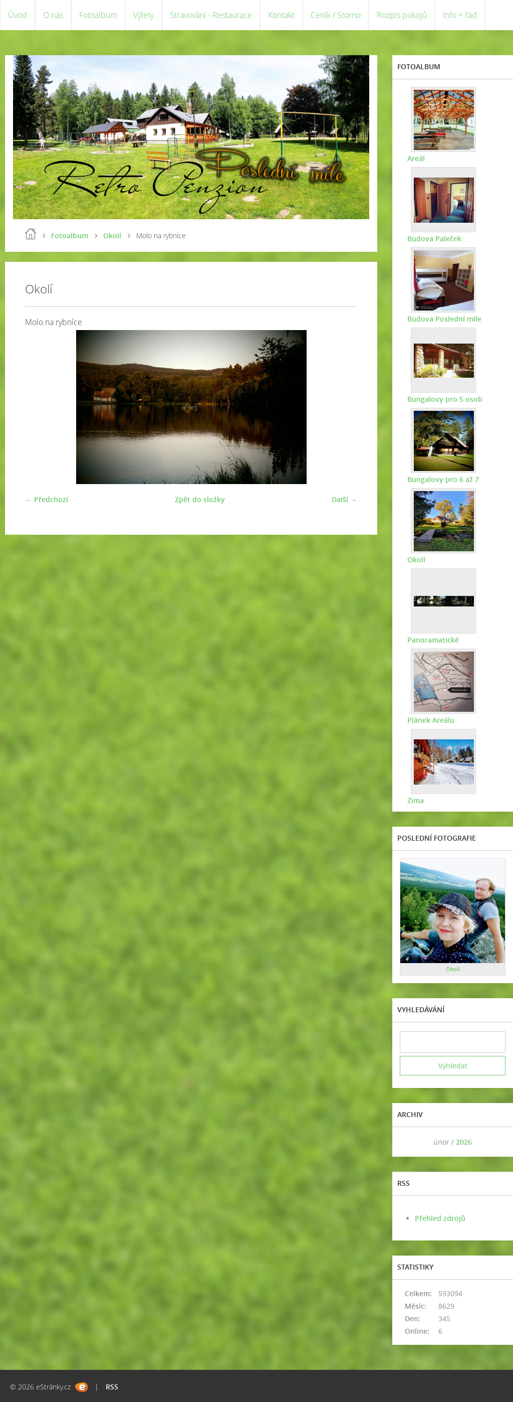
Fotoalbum (98, 15)
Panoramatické (433, 640)
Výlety (143, 15)
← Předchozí (46, 499)
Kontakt (281, 15)
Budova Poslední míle (444, 319)
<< (411, 1142)
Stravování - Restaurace (211, 15)
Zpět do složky (200, 499)
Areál (416, 158)
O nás (53, 15)
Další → (344, 499)
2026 (464, 1142)
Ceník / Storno (336, 15)
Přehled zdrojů (440, 1218)
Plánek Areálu (430, 720)
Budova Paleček (434, 238)
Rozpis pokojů (402, 15)
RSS (112, 1386)
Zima (415, 800)
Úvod (17, 15)
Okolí (112, 235)
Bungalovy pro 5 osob (444, 399)
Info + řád (460, 15)
